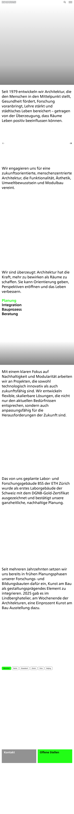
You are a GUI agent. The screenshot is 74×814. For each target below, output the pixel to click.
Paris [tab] (41, 668)
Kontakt (20, 756)
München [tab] (6, 668)
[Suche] (65, 2)
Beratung (10, 314)
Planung (9, 300)
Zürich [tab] (34, 668)
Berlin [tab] (15, 668)
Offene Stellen (56, 756)
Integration (12, 305)
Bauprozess (12, 309)
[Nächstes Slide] (71, 143)
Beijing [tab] (48, 668)
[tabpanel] (37, 683)
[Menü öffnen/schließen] (70, 2)
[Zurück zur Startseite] (9, 2)
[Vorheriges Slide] (3, 143)
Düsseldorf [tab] (24, 668)
